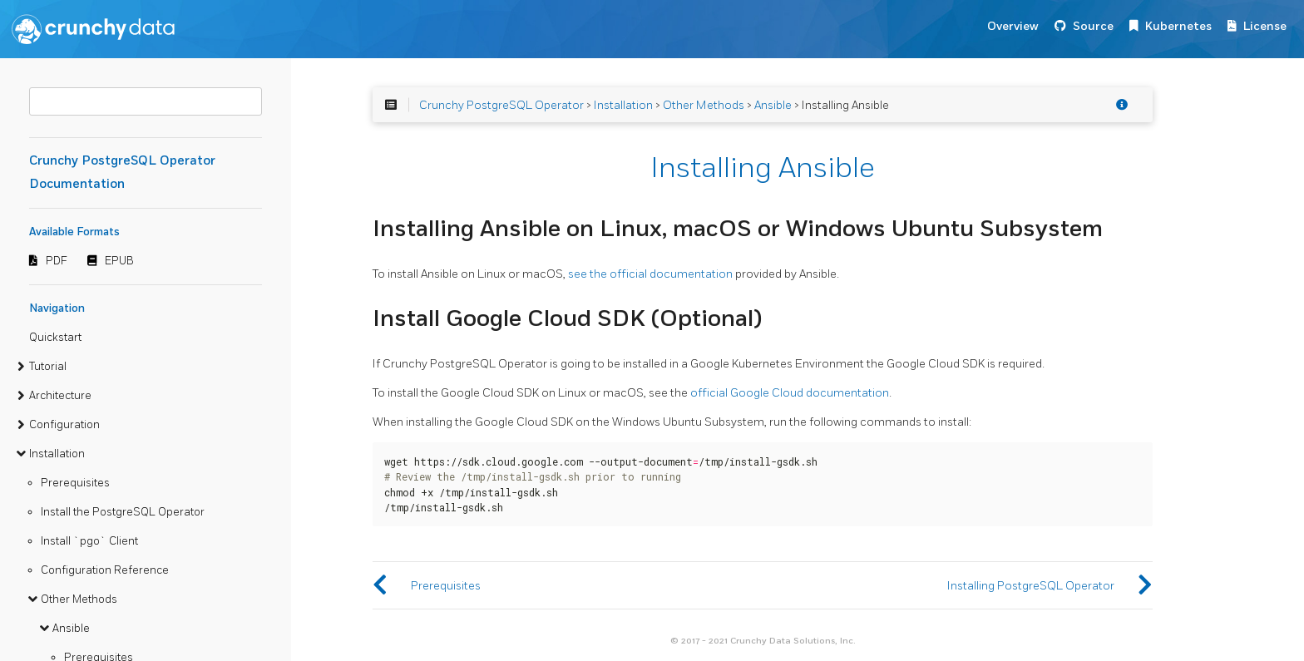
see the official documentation (650, 274)
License (1265, 26)
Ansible (71, 628)
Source (1093, 26)
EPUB (119, 261)
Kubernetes (1178, 26)
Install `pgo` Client (89, 541)
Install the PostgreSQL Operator (123, 512)
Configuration (64, 425)
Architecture (60, 395)
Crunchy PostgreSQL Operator (501, 105)
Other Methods (79, 599)
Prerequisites (75, 483)
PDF (56, 261)
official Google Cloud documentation (789, 393)
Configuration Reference (105, 570)
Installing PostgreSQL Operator (1030, 586)
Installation (57, 454)
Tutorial (48, 366)
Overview (1013, 26)
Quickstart (55, 337)
